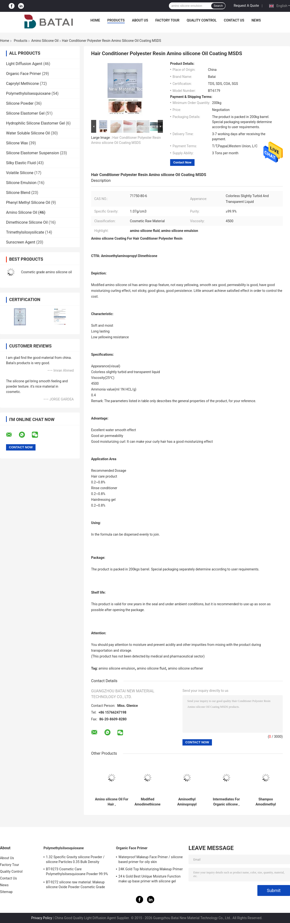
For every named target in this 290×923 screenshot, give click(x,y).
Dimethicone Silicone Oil (27, 222)
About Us (140, 20)
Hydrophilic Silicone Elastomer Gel (35, 123)
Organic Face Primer (23, 73)
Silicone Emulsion (21, 182)
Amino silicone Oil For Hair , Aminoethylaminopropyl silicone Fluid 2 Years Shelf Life (112, 801)
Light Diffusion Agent (24, 63)
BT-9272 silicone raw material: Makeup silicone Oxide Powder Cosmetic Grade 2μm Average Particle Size (75, 885)
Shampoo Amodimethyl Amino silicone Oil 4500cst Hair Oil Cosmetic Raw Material (266, 801)
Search (218, 5)
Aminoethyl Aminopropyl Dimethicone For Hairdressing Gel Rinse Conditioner (186, 801)
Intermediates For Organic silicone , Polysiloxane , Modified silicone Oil (226, 801)
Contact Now (182, 162)
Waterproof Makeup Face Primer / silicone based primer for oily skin (150, 859)
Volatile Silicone (19, 172)
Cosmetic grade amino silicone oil (46, 272)
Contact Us (234, 20)
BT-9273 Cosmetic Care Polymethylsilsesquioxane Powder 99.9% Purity (77, 872)
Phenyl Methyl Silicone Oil (28, 202)
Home (95, 20)
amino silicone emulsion (117, 668)
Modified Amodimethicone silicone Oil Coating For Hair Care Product (147, 801)
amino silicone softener (185, 668)
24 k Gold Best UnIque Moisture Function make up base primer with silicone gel (149, 878)
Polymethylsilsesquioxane (28, 93)
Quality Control (202, 20)
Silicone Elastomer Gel (25, 113)
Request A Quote (246, 5)
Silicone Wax (17, 143)
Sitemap (6, 892)
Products (116, 20)
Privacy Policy (41, 918)
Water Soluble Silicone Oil (28, 133)
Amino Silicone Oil (44, 41)
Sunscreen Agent (20, 242)
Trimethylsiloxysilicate (25, 232)
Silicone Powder (20, 103)
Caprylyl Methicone (22, 83)
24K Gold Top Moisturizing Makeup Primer (150, 869)
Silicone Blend (18, 192)
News (256, 20)
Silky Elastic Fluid (21, 163)
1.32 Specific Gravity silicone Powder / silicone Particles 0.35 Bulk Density (75, 859)
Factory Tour (167, 20)
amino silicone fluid (151, 668)
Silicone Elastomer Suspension (32, 153)
